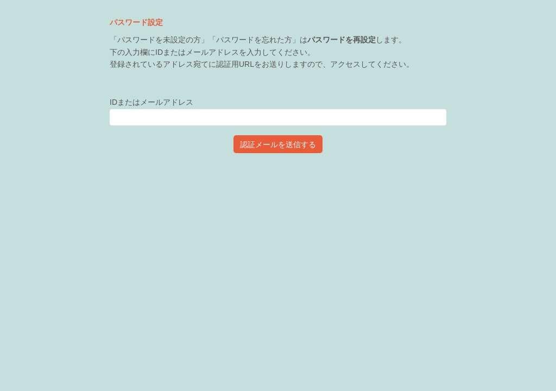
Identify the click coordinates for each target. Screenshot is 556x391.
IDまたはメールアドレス (151, 102)
